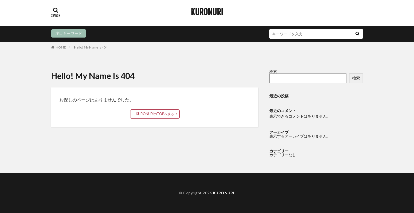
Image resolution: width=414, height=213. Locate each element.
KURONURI (207, 12)
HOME (61, 47)
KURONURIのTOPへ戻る (155, 114)
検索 (273, 71)
